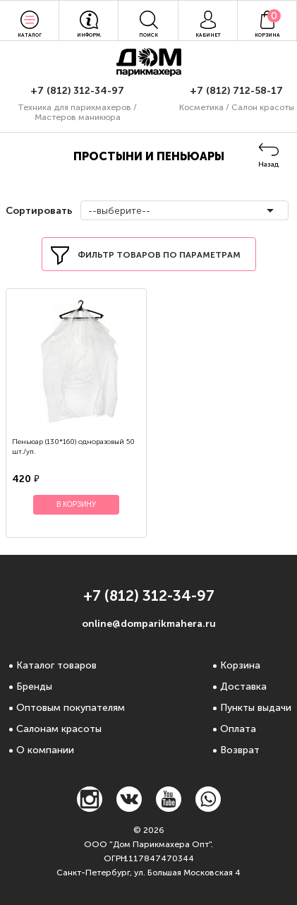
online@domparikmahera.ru (149, 624)
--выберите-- (119, 211)
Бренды (34, 687)
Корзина (240, 665)
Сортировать (37, 211)
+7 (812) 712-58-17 (236, 91)
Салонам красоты (59, 729)
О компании (45, 750)
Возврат (240, 750)
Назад (268, 164)
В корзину (76, 504)
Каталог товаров (56, 665)
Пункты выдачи (255, 708)
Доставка (243, 687)
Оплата (238, 729)
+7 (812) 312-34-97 (77, 91)
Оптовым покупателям (70, 708)
